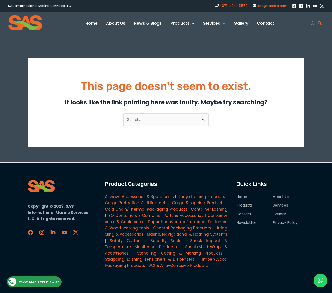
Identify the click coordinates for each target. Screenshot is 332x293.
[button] (320, 280)
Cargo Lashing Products (201, 196)
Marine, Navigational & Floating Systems (187, 234)
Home (241, 196)
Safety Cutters (126, 240)
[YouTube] (315, 6)
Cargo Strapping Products (198, 203)
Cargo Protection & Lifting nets (136, 203)
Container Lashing (209, 209)
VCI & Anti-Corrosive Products (178, 265)
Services (280, 205)
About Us (281, 196)
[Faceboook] (30, 232)
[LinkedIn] (308, 6)
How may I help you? (33, 282)
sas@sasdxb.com (272, 5)
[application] (193, 23)
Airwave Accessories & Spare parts (139, 196)
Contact (244, 214)
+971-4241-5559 (234, 5)
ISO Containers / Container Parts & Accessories (155, 215)
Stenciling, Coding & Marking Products (179, 253)
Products (244, 205)
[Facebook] (294, 6)
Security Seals (166, 240)
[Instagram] (301, 6)
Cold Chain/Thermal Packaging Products (146, 209)
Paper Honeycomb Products (176, 222)
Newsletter (246, 222)
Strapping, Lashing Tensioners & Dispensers (150, 259)
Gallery (279, 214)
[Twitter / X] (322, 6)
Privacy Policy (285, 222)
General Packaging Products (182, 228)
